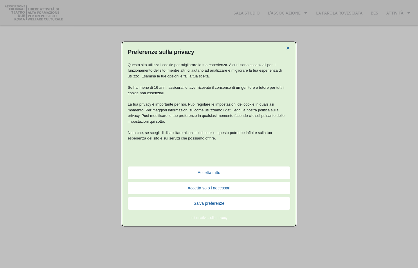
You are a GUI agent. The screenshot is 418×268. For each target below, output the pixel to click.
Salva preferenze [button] (209, 203)
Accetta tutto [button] (209, 172)
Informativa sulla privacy (209, 218)
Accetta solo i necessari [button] (209, 188)
